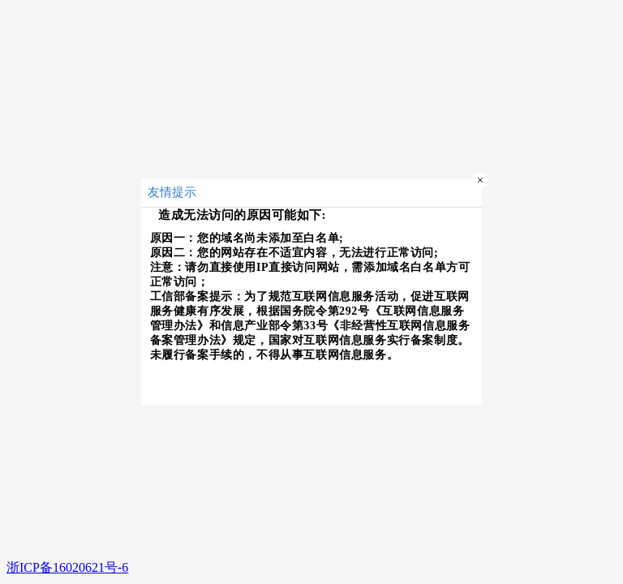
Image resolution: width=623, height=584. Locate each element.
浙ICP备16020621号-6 (67, 567)
